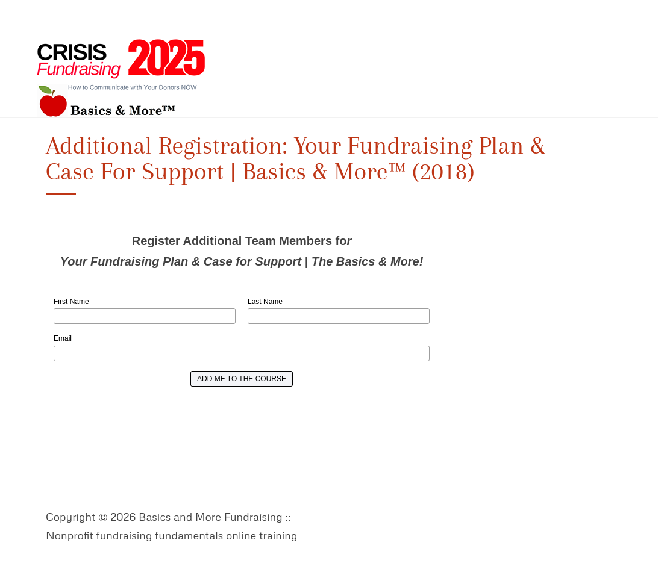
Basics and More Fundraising (121, 78)
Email (63, 338)
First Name (71, 301)
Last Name (265, 301)
